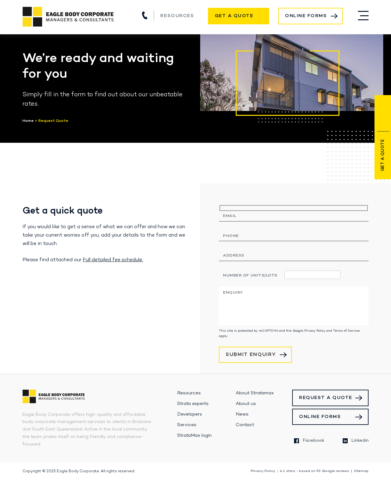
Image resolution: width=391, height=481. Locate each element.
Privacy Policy (314, 331)
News (242, 414)
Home (28, 120)
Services (186, 425)
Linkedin (356, 441)
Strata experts (193, 404)
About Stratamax (255, 393)
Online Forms (306, 16)
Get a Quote (234, 16)
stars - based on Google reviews (314, 471)
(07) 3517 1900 (144, 15)
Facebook (309, 441)
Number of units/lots (250, 275)
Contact (245, 425)
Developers (189, 414)
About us (246, 404)
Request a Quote (325, 398)
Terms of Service (346, 331)
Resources (177, 16)
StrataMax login (194, 435)
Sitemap (361, 471)
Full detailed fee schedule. (113, 260)
